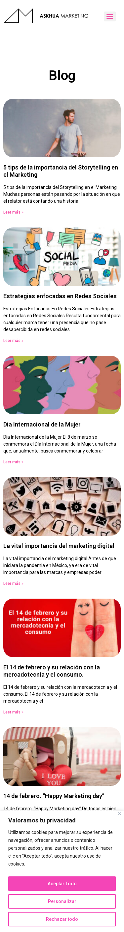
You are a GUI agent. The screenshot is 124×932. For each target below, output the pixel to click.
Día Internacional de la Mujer (42, 424)
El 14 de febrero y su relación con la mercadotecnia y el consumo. (51, 671)
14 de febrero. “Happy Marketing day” (53, 795)
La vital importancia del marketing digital (58, 545)
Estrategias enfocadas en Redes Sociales (60, 296)
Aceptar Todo (62, 883)
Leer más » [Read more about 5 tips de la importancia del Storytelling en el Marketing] (13, 212)
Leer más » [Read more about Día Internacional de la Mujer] (13, 462)
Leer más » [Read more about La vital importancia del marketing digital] (13, 583)
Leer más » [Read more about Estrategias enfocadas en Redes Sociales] (13, 340)
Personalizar (62, 901)
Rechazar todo (62, 919)
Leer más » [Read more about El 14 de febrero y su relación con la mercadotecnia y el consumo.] (13, 712)
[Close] (119, 813)
